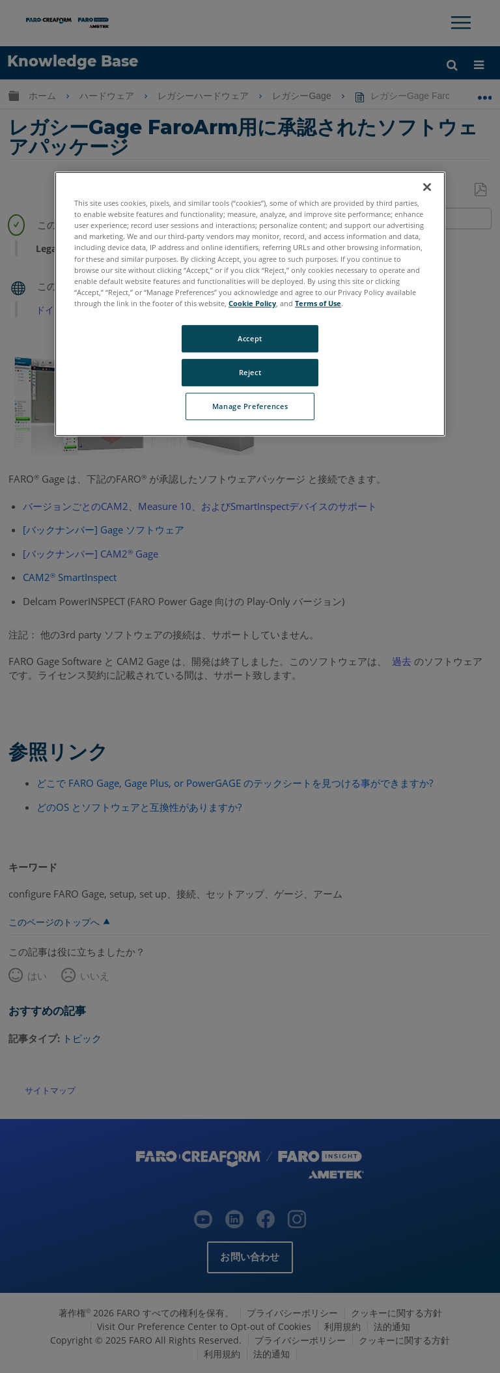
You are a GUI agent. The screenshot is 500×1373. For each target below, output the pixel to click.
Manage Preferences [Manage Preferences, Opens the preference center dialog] (250, 406)
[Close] (427, 187)
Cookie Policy (252, 303)
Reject (250, 372)
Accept (250, 338)
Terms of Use (318, 303)
